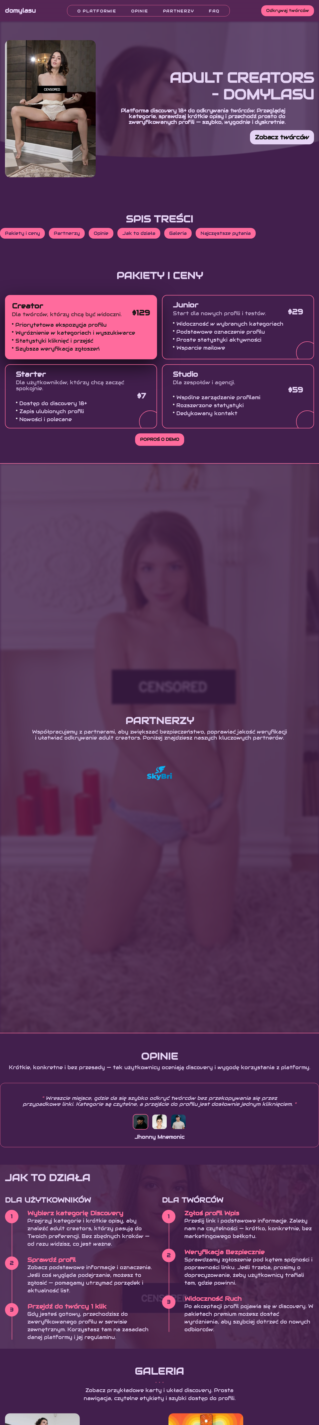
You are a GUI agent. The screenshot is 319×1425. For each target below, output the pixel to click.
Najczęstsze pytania (226, 233)
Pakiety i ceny (22, 233)
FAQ (214, 11)
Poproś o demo (159, 439)
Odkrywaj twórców (287, 10)
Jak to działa (138, 233)
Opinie (139, 11)
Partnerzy (178, 11)
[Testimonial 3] (178, 1122)
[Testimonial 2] (159, 1122)
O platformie (96, 11)
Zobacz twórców (282, 137)
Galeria (178, 233)
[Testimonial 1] (140, 1122)
